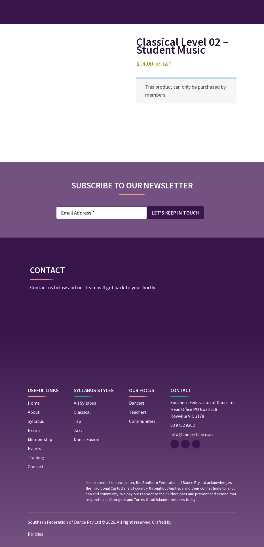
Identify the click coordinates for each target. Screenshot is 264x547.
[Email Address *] (101, 212)
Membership (40, 439)
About (34, 412)
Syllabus (36, 421)
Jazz (78, 430)
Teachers (138, 412)
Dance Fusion (86, 439)
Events (34, 448)
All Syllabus (85, 403)
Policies (35, 534)
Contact (36, 466)
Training (36, 457)
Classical (82, 412)
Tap (77, 421)
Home (34, 403)
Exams (34, 430)
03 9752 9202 (182, 425)
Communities (142, 421)
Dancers (137, 403)
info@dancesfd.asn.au (191, 434)
